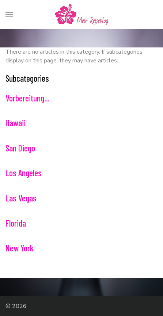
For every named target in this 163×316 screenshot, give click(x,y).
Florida (15, 223)
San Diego (20, 148)
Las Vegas (21, 198)
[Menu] (9, 14)
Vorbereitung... (27, 98)
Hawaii (15, 122)
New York (19, 248)
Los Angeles (23, 172)
